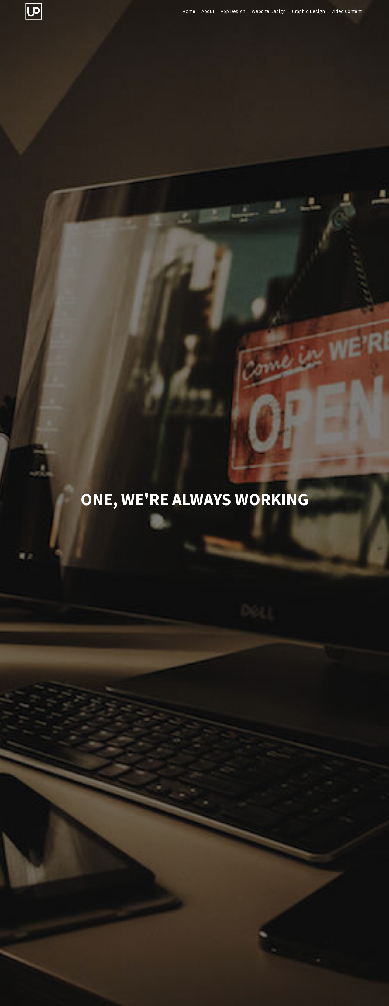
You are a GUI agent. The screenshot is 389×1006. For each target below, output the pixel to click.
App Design (233, 11)
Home (188, 11)
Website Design (269, 11)
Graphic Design (308, 11)
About (207, 11)
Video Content (346, 11)
